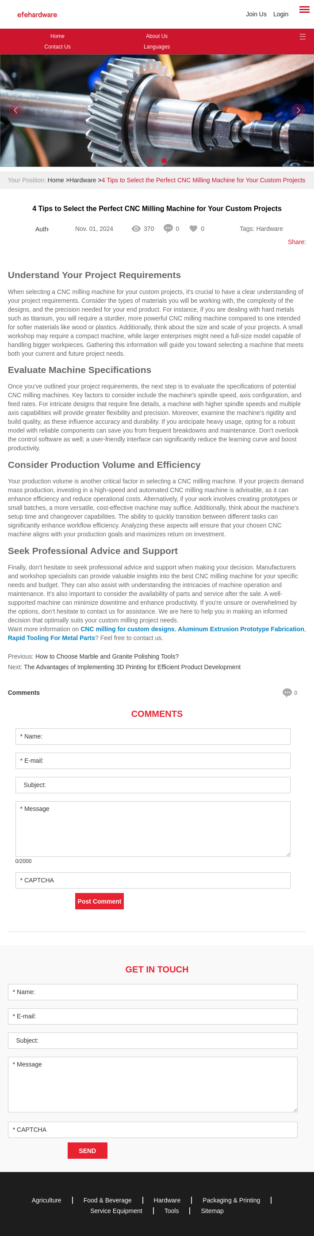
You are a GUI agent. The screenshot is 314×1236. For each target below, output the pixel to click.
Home (57, 36)
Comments (157, 714)
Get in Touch (157, 969)
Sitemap (212, 1210)
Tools (172, 1210)
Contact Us (57, 47)
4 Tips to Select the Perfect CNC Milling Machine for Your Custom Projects (204, 180)
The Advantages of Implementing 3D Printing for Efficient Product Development (132, 667)
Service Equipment (116, 1210)
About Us (157, 36)
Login (280, 14)
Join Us (256, 14)
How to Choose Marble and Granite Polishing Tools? (107, 656)
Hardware (82, 180)
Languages (157, 47)
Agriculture (46, 1200)
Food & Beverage (108, 1200)
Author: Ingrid (42, 229)
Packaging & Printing (231, 1200)
